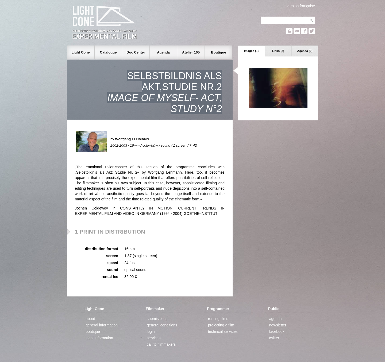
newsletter (277, 325)
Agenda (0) (305, 50)
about (90, 319)
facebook (276, 331)
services (153, 338)
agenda (275, 319)
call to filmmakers (161, 344)
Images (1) (251, 50)
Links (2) (278, 50)
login (151, 331)
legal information (99, 338)
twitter (274, 338)
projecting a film (221, 325)
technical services (223, 331)
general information (102, 325)
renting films (218, 319)
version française (301, 6)
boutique (93, 331)
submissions (157, 319)
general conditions (162, 325)
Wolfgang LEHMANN (132, 139)
